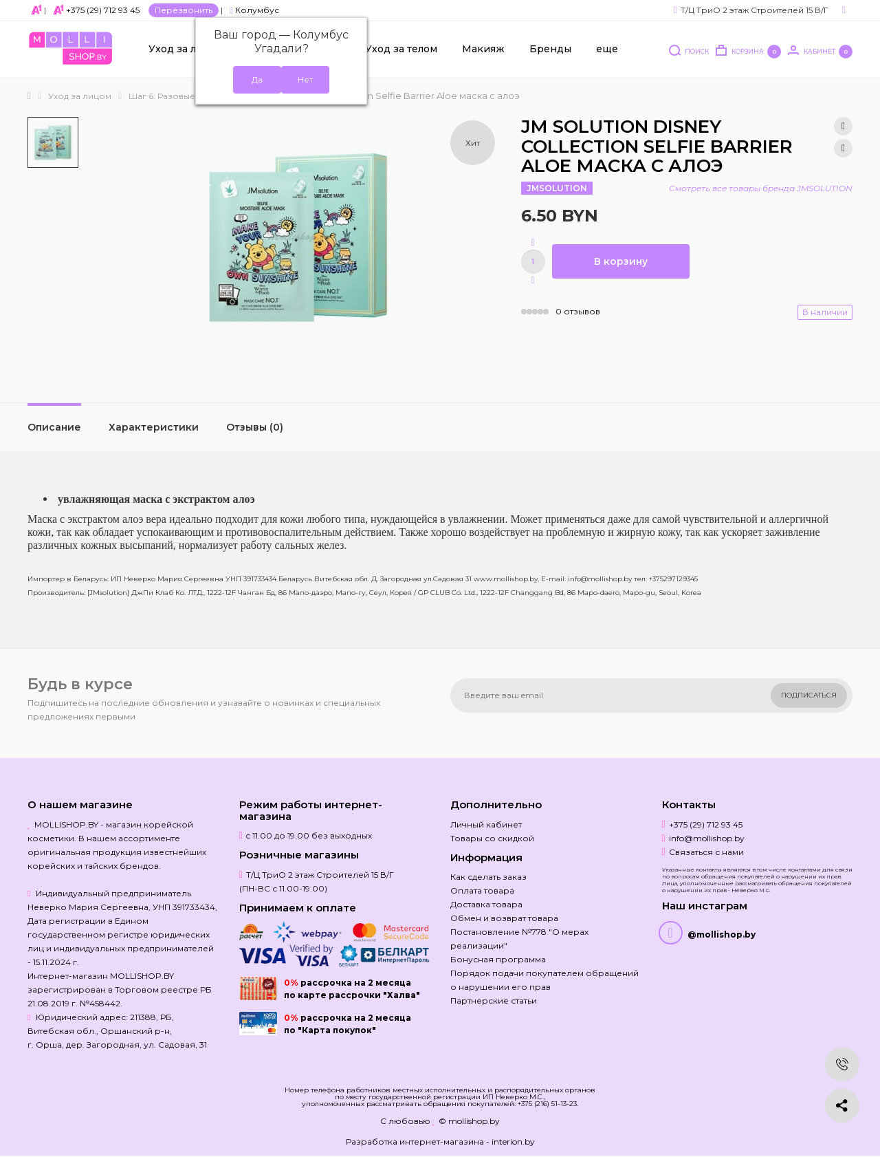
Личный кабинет (486, 824)
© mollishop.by (469, 1121)
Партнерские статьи (493, 1000)
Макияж (483, 49)
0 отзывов (578, 311)
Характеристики (154, 427)
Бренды (550, 49)
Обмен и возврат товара (504, 918)
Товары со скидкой (492, 838)
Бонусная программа (498, 959)
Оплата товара (482, 890)
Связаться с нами (706, 852)
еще (607, 49)
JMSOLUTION (557, 188)
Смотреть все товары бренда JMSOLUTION (760, 188)
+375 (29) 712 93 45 (103, 10)
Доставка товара (486, 904)
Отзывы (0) (254, 427)
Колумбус (254, 10)
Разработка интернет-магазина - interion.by (440, 1141)
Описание (54, 427)
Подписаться (809, 695)
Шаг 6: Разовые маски (176, 96)
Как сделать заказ (488, 877)
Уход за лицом (186, 49)
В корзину (621, 261)
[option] (53, 142)
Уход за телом (401, 49)
